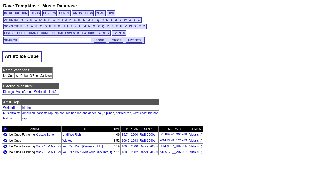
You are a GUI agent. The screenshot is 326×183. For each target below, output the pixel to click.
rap (24, 118)
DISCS (35, 13)
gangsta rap (45, 113)
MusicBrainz (24, 92)
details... (195, 134)
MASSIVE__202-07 (173, 152)
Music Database (59, 5)
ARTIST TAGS (83, 13)
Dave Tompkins (20, 5)
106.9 (125, 140)
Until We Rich (71, 134)
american (28, 113)
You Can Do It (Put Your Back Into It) (87, 152)
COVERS (49, 13)
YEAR (100, 13)
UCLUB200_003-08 (173, 134)
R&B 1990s (147, 140)
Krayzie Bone (45, 134)
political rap (123, 113)
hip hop (27, 108)
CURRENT (48, 33)
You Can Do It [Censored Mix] (82, 146)
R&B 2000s (147, 134)
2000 (134, 134)
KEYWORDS (86, 33)
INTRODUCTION (16, 13)
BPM (111, 13)
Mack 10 (41, 146)
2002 (134, 152)
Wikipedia (40, 92)
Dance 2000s (149, 146)
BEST (21, 33)
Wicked (67, 140)
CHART (33, 33)
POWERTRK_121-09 (173, 140)
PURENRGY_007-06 (173, 146)
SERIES (103, 33)
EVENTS (119, 33)
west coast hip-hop (145, 113)
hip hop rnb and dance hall (84, 113)
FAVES (70, 33)
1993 (134, 140)
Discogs (8, 92)
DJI (60, 33)
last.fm (53, 92)
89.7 (124, 134)
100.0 (125, 146)
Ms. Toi (56, 146)
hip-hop (109, 113)
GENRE (64, 13)
